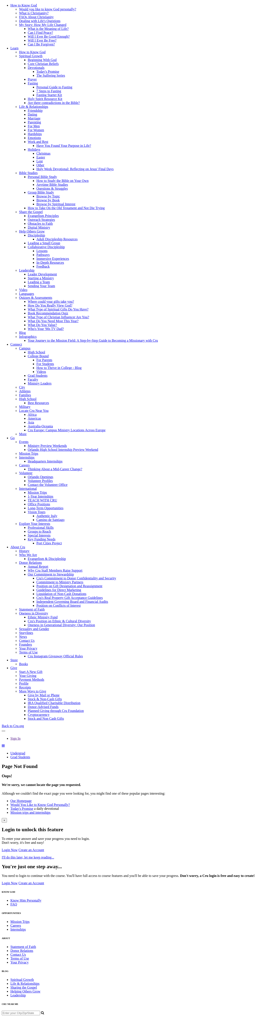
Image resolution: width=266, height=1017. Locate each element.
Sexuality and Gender (34, 629)
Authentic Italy (46, 516)
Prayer (32, 79)
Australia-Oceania (40, 426)
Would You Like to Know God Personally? (40, 805)
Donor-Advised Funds (43, 707)
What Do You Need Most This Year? (53, 321)
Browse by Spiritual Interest (55, 204)
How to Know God (32, 52)
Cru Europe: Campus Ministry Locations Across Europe (66, 430)
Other (40, 165)
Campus (24, 348)
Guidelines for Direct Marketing (58, 590)
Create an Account (31, 850)
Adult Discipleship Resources (57, 239)
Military (24, 407)
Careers (24, 465)
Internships (26, 457)
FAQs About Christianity (36, 17)
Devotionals (36, 68)
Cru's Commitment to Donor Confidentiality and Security (76, 578)
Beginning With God (42, 60)
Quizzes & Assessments (35, 297)
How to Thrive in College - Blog (59, 368)
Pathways (43, 255)
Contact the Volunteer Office (48, 485)
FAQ (13, 904)
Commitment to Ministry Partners (59, 582)
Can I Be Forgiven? (41, 44)
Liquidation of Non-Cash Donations (61, 594)
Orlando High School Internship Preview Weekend (63, 449)
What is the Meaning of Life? (48, 29)
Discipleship (36, 235)
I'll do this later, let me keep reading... (28, 857)
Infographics (28, 336)
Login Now (10, 850)
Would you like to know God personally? (47, 9)
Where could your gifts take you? (51, 301)
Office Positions (39, 504)
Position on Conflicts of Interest (58, 605)
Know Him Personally (25, 900)
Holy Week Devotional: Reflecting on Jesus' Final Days (75, 169)
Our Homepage (21, 801)
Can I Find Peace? (40, 32)
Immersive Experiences (52, 258)
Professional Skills (41, 527)
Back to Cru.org (13, 726)
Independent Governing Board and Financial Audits (72, 601)
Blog (22, 333)
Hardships (35, 134)
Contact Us (27, 640)
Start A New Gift (30, 672)
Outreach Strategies (41, 220)
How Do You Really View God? (50, 305)
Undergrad (17, 753)
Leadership (26, 270)
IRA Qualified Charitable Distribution (54, 703)
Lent (39, 161)
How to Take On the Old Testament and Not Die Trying (66, 208)
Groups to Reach (39, 531)
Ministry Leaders (40, 383)
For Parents (44, 360)
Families (25, 395)
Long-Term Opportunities (45, 508)
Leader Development (42, 274)
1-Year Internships (40, 496)
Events (24, 442)
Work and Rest (38, 142)
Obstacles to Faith (40, 223)
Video (23, 290)
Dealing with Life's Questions (39, 21)
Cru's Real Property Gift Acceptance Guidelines (69, 598)
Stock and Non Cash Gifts (46, 718)
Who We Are (28, 555)
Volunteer (25, 473)
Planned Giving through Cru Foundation (56, 711)
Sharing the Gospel (23, 987)
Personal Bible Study (42, 177)
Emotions (34, 138)
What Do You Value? (42, 325)
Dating (32, 114)
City (22, 387)
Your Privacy (28, 648)
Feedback (43, 266)
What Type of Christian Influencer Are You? (58, 317)
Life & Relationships (33, 106)
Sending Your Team (41, 286)
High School (36, 352)
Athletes (25, 391)
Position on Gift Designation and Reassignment (69, 586)
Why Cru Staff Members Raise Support (55, 570)
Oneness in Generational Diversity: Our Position (61, 625)
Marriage (34, 118)
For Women (36, 130)
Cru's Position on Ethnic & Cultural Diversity (59, 621)
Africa (32, 414)
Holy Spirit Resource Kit (45, 99)
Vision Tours (36, 512)
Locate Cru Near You (34, 410)
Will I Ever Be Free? (42, 40)
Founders (25, 644)
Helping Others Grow (25, 991)
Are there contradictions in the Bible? (54, 103)
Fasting (33, 83)
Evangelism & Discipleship (47, 559)
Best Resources (38, 403)
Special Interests (39, 535)
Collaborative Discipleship (46, 247)
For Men (34, 126)
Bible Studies (28, 173)
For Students (45, 364)
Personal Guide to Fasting (54, 87)
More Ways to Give (32, 691)
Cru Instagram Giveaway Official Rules (55, 656)
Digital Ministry (39, 227)
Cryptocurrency (38, 714)
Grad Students (37, 375)
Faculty (33, 379)
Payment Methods (31, 679)
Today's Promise (47, 71)
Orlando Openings (40, 477)
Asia (31, 422)
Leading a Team (39, 282)
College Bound (38, 356)
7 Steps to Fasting (48, 91)
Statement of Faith (32, 609)
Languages (26, 294)
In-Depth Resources (50, 262)
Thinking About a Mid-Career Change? (55, 469)
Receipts (25, 687)
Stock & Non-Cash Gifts (45, 699)
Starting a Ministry (41, 278)
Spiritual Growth (30, 56)
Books (23, 664)
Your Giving (27, 675)
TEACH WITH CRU (42, 500)
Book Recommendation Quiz (48, 313)
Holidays (34, 149)
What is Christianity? (34, 13)
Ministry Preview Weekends (47, 446)
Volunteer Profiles (40, 481)
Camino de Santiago (50, 520)
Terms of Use (28, 652)
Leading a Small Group (44, 243)
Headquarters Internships (45, 461)
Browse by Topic (48, 196)
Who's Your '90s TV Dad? (46, 329)
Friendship (35, 110)
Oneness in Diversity (33, 613)
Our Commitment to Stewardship (51, 574)
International (28, 488)
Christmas (43, 153)
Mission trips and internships (30, 812)
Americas (34, 418)
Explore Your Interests (34, 523)
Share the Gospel (31, 212)
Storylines (26, 633)
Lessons (42, 251)
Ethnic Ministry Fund (43, 617)
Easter (40, 157)
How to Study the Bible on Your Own (62, 181)
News (23, 637)
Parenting (34, 122)
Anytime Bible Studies (52, 184)
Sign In (15, 738)
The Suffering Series (50, 75)
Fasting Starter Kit (49, 95)
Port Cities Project (49, 543)
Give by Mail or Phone (44, 695)
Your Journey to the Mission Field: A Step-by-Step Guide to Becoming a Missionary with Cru (93, 340)
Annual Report (38, 566)
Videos (41, 371)
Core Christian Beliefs (43, 64)
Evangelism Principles (43, 216)
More (23, 434)
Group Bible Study (41, 192)
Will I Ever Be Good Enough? (49, 36)
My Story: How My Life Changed (42, 25)
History (24, 551)
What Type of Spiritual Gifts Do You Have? (58, 309)
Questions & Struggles (52, 188)
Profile (24, 683)
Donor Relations (30, 562)
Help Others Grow (32, 231)
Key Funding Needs (41, 539)
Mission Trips (28, 453)
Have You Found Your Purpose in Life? (63, 145)
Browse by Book (48, 200)
